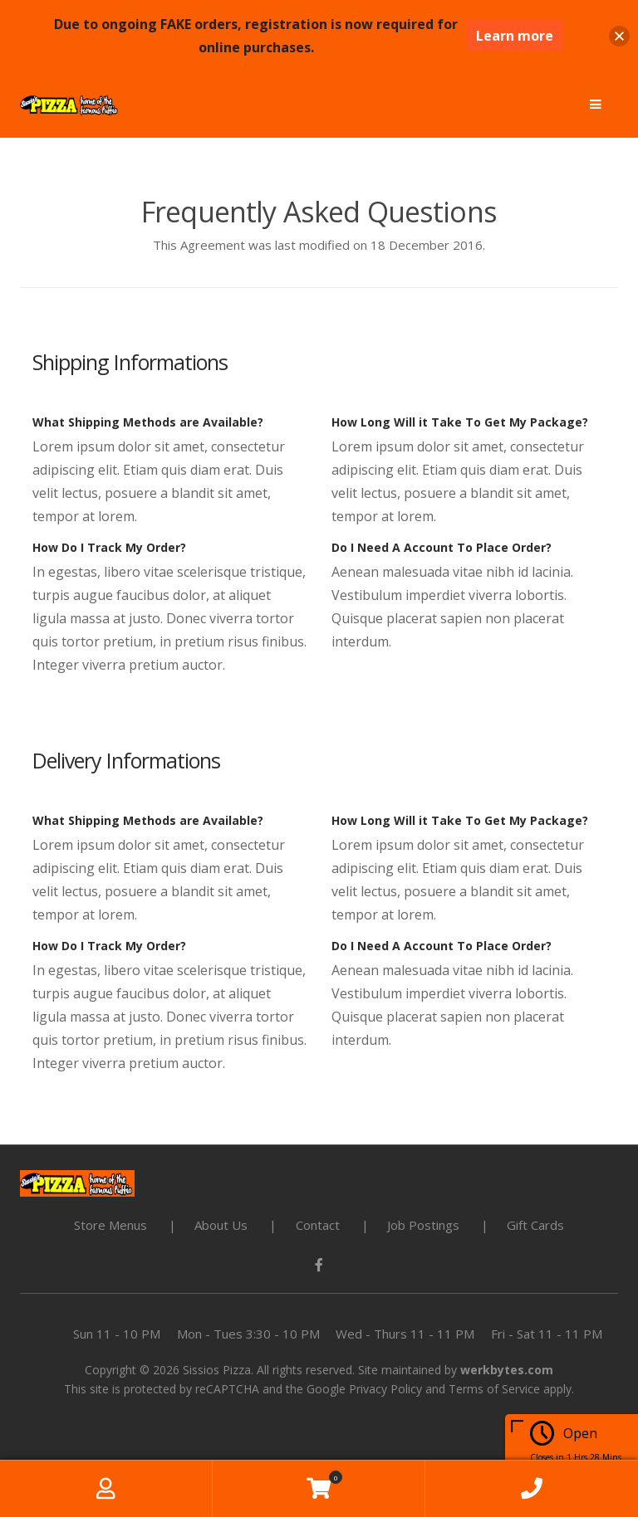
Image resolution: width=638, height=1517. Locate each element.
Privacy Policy (385, 1389)
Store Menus (110, 1225)
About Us (221, 1225)
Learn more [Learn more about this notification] (514, 36)
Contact (318, 1225)
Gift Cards (535, 1225)
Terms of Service (494, 1389)
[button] (619, 36)
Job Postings (423, 1225)
